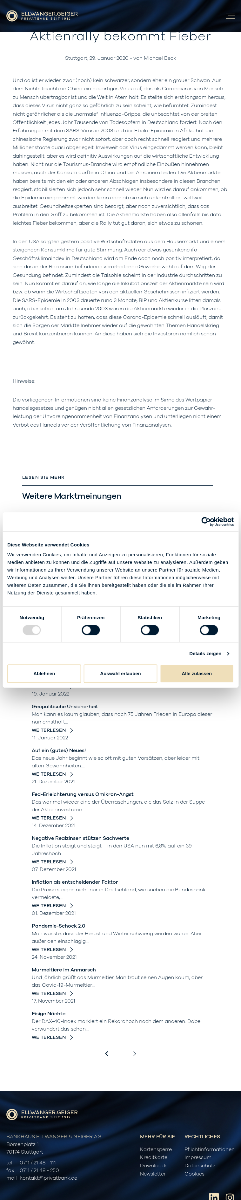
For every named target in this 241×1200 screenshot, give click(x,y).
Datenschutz (200, 1165)
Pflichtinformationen (209, 1149)
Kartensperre (156, 1149)
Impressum (197, 1157)
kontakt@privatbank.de (48, 1178)
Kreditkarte (153, 1157)
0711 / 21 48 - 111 (38, 1162)
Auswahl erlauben (120, 673)
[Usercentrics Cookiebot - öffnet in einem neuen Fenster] (206, 521)
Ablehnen (44, 673)
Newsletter (153, 1173)
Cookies (194, 1173)
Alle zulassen (197, 673)
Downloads (153, 1165)
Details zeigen (205, 653)
